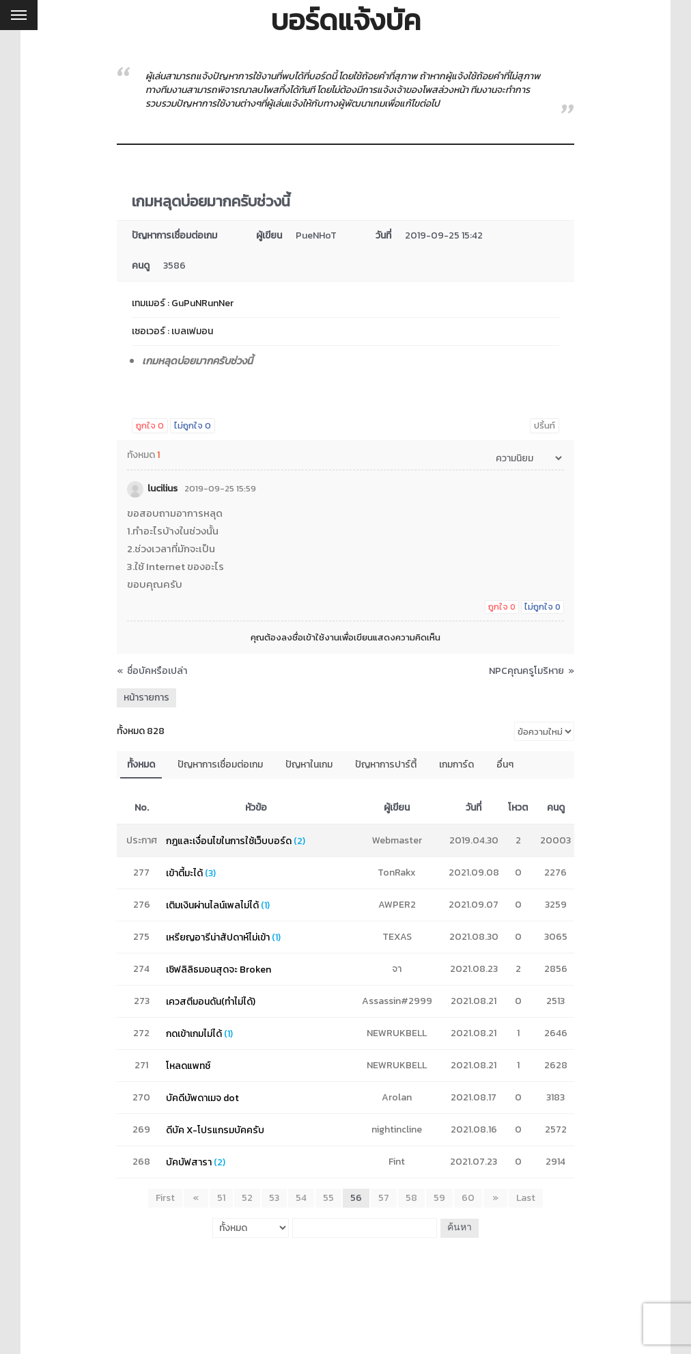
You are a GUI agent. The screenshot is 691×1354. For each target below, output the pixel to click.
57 (383, 1198)
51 (221, 1198)
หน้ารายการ (146, 697)
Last (523, 1198)
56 (356, 1198)
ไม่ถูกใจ (192, 425)
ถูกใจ (150, 425)
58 (411, 1198)
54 (301, 1198)
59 (439, 1198)
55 (328, 1198)
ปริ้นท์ (544, 425)
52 (247, 1198)
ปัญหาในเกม (309, 764)
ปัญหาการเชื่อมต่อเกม (220, 764)
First (168, 1198)
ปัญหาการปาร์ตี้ (386, 764)
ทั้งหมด (141, 764)
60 (468, 1198)
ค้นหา (458, 1227)
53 (274, 1198)
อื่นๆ (504, 764)
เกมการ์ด (456, 764)
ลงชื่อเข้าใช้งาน (310, 637)
